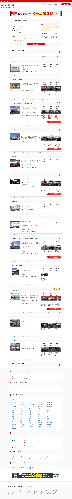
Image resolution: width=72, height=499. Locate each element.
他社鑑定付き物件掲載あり (54, 36)
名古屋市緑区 (40, 363)
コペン (35, 454)
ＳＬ (53, 454)
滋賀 (25, 458)
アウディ (20, 449)
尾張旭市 (13, 375)
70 (56, 103)
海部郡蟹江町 (40, 381)
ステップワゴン (36, 453)
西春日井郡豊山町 (50, 379)
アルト (53, 448)
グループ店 (31, 116)
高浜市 (21, 375)
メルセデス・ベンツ (54, 394)
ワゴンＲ (46, 447)
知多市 (39, 373)
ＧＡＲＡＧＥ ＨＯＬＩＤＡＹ (17, 79)
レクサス (15, 394)
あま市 (21, 379)
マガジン (50, 459)
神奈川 (17, 459)
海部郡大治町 (31, 381)
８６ (29, 454)
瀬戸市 (48, 365)
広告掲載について (55, 467)
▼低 (46, 57)
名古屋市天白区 (14, 365)
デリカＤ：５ (47, 448)
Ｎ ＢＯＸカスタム (55, 449)
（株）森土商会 (14, 120)
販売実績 (32, 94)
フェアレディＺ (47, 449)
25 (56, 125)
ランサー (62, 447)
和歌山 (28, 459)
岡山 (30, 458)
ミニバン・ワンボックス (43, 344)
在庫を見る (58, 91)
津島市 (39, 367)
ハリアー (48, 415)
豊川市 (30, 367)
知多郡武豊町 (49, 383)
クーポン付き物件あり (53, 33)
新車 (26, 1)
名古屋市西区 (40, 359)
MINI (30, 415)
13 (50, 203)
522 (51, 266)
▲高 (44, 57)
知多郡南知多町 (31, 383)
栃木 (14, 458)
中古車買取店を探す (23, 424)
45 (56, 224)
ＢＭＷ (40, 394)
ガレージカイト (14, 143)
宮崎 (38, 458)
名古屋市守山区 (31, 363)
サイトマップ (47, 467)
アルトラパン (54, 453)
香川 (33, 458)
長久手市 (30, 379)
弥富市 (48, 377)
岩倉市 (30, 375)
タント (48, 413)
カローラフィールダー (48, 450)
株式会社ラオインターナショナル (18, 198)
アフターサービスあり (44, 33)
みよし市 (13, 379)
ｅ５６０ (13, 283)
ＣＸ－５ (35, 451)
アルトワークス (47, 451)
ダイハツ (27, 332)
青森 (8, 459)
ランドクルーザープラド (42, 415)
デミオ (41, 447)
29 (50, 125)
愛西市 (21, 377)
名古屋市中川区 (49, 361)
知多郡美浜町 (40, 383)
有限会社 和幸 (14, 183)
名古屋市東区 (22, 359)
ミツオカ (13, 449)
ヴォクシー (22, 415)
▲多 (51, 57)
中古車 (11, 439)
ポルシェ (20, 450)
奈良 (27, 458)
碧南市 (48, 367)
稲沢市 (48, 371)
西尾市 (39, 369)
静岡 (22, 459)
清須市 (30, 377)
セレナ (29, 452)
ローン (59, 1)
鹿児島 (39, 459)
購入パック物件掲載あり (54, 37)
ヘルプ (44, 4)
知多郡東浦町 (22, 383)
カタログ (54, 1)
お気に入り (49, 4)
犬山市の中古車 (20, 439)
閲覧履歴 (55, 4)
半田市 (13, 367)
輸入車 (18, 1)
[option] (36, 14)
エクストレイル (30, 453)
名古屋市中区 (14, 361)
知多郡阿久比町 (14, 383)
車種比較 (44, 459)
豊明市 (39, 375)
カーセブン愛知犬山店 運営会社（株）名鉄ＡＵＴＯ (22, 98)
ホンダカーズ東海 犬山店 (17, 241)
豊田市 (21, 369)
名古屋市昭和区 (22, 361)
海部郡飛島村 (49, 381)
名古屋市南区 (22, 363)
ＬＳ (53, 451)
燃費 (43, 458)
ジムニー (39, 413)
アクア (35, 447)
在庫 (23, 94)
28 (50, 103)
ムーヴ (46, 454)
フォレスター (42, 448)
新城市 (13, 373)
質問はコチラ (40, 467)
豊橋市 (21, 365)
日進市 (48, 375)
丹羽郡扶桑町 (22, 381)
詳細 (14, 75)
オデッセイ (35, 450)
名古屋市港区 (14, 363)
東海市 (21, 373)
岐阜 (22, 458)
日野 (12, 450)
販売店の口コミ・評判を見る (33, 425)
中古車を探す (14, 424)
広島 (30, 459)
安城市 (30, 369)
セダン (52, 344)
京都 (25, 459)
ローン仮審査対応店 (53, 26)
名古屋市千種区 (14, 359)
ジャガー (20, 452)
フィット (41, 454)
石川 (20, 458)
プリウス (13, 413)
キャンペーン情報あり (44, 37)
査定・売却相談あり (44, 36)
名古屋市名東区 (49, 363)
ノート (46, 453)
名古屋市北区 (31, 359)
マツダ (27, 401)
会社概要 (16, 467)
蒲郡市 (48, 369)
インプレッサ (42, 450)
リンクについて (36, 467)
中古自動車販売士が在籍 (54, 34)
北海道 (9, 458)
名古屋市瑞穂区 (31, 361)
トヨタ (15, 332)
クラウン (30, 413)
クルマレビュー (51, 458)
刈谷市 (13, 369)
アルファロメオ (21, 454)
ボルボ (20, 448)
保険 (61, 1)
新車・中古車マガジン (67, 1)
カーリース (33, 1)
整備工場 (38, 1)
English (40, 4)
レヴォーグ (41, 452)
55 (56, 266)
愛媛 (33, 459)
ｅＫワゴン (54, 450)
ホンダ (27, 335)
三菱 (15, 404)
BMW (12, 454)
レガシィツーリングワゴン (56, 452)
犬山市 (13, 371)
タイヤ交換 (45, 1)
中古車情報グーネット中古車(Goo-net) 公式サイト (66, 468)
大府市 (30, 373)
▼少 (53, 57)
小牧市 (39, 371)
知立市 (48, 373)
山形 (11, 459)
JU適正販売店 (43, 34)
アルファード (22, 413)
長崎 (35, 459)
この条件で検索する (36, 44)
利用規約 (24, 467)
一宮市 (39, 365)
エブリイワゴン (47, 452)
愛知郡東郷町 (40, 379)
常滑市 (21, 371)
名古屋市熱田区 (40, 361)
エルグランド (36, 452)
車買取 (30, 1)
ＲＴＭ (13, 61)
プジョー (20, 453)
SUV (15, 346)
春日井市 (21, 367)
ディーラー (52, 24)
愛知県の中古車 (15, 439)
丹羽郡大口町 (14, 381)
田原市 (13, 377)
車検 (41, 1)
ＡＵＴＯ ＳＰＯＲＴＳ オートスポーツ (20, 161)
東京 (17, 458)
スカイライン (14, 415)
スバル (27, 394)
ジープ (20, 451)
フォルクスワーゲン (15, 453)
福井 (20, 459)
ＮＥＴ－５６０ (14, 302)
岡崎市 (30, 365)
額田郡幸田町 (14, 385)
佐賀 (35, 458)
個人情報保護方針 (20, 467)
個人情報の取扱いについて (30, 467)
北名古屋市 (40, 377)
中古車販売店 (22, 1)
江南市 (30, 371)
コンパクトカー (29, 344)
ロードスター (42, 449)
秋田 (11, 458)
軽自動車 (16, 344)
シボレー (20, 447)
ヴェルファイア (30, 451)
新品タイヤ (50, 1)
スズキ (27, 399)
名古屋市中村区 (49, 359)
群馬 (14, 459)
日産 (15, 335)
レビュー (40, 116)
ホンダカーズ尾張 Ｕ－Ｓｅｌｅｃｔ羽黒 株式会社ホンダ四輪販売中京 (26, 219)
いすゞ (13, 447)
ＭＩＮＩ (40, 397)
